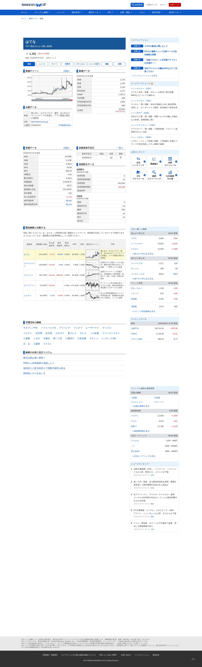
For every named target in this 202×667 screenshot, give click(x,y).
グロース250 (136, 339)
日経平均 (135, 328)
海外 (152, 504)
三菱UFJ (69, 338)
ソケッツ (135, 293)
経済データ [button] (174, 12)
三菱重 (26, 338)
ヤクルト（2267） (144, 88)
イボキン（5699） (144, 137)
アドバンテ (64, 328)
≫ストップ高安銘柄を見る (143, 311)
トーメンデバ (137, 244)
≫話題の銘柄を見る (141, 406)
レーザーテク (92, 328)
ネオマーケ (28, 275)
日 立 (26, 344)
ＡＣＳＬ (47, 344)
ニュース (61, 12)
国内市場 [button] (76, 12)
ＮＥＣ (83, 333)
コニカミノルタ (138, 274)
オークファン (29, 285)
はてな (26, 254)
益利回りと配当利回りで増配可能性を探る (44, 368)
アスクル (135, 440)
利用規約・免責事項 (50, 655)
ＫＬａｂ (135, 268)
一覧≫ (120, 148)
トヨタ (36, 338)
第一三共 (57, 338)
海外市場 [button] (156, 12)
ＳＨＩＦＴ (159, 402)
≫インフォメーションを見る (144, 76)
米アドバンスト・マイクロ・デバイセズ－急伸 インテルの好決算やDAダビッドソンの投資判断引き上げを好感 (155, 497)
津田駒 (134, 306)
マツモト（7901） (144, 101)
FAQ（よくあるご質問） (108, 655)
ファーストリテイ (111, 333)
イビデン (27, 333)
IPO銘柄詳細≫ (65, 125)
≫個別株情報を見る (141, 431)
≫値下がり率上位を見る (142, 279)
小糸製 (134, 398)
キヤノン (93, 338)
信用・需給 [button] (125, 12)
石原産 (157, 398)
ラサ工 (134, 238)
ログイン (163, 5)
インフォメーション (141, 655)
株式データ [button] (94, 12)
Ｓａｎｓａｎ (137, 402)
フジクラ (78, 328)
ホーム (24, 12)
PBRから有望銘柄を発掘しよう (38, 363)
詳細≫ (66, 71)
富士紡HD (135, 451)
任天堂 (48, 333)
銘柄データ (33, 19)
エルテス (27, 295)
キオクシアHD (30, 328)
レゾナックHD (109, 338)
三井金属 (81, 338)
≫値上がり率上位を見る (142, 254)
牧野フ (134, 426)
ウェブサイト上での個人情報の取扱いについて (78, 655)
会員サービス (175, 5)
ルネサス (59, 333)
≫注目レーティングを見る (143, 456)
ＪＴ (133, 446)
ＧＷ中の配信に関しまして (156, 46)
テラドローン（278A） (146, 125)
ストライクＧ (137, 263)
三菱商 (36, 344)
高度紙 (134, 299)
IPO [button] (109, 12)
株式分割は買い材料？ (34, 358)
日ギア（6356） (143, 113)
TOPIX (134, 334)
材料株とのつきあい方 (34, 373)
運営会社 (156, 655)
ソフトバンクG (48, 328)
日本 (152, 475)
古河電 (38, 333)
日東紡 (46, 338)
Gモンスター (136, 288)
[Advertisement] (101, 28)
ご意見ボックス (152, 5)
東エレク (72, 333)
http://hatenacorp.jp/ (39, 122)
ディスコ (106, 328)
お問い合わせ (126, 655)
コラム (142, 12)
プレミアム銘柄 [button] (41, 12)
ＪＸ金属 (94, 333)
